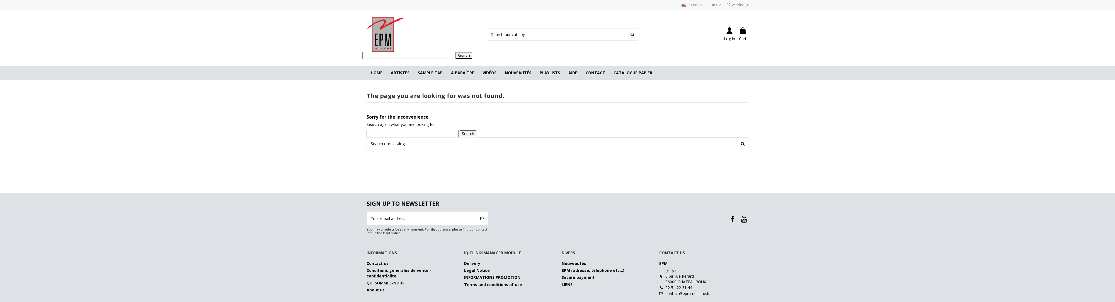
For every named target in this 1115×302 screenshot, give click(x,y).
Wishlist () (737, 5)
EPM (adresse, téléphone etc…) (593, 270)
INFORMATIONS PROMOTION (492, 277)
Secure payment (578, 277)
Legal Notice (477, 270)
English (692, 5)
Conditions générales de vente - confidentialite (399, 273)
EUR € (715, 5)
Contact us (378, 263)
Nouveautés (574, 263)
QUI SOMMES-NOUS (385, 283)
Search (464, 55)
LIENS (567, 284)
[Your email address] (421, 218)
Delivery (472, 263)
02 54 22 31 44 (678, 287)
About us (376, 290)
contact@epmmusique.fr (687, 293)
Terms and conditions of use (493, 284)
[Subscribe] (482, 218)
